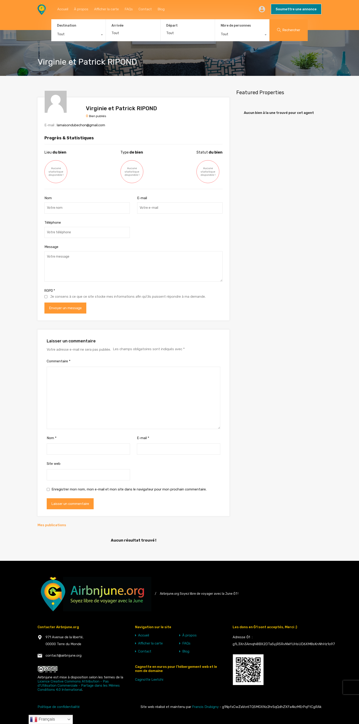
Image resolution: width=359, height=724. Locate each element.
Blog (161, 9)
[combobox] (78, 35)
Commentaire (59, 361)
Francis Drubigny (205, 707)
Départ (172, 26)
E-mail (142, 198)
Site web (53, 464)
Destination (66, 26)
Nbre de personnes (236, 26)
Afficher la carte (106, 9)
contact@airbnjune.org (64, 655)
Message (51, 247)
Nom (48, 198)
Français (42, 719)
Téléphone (52, 222)
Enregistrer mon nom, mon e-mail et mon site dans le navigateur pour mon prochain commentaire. (129, 489)
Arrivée (117, 26)
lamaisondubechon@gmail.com (81, 125)
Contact (145, 9)
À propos (81, 9)
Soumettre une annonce (296, 9)
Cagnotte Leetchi (149, 679)
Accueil (62, 9)
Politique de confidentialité (59, 707)
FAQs (129, 9)
